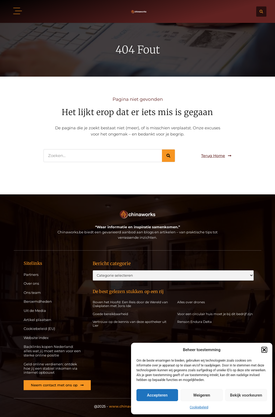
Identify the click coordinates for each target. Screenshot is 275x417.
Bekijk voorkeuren (246, 395)
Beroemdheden (38, 302)
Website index (36, 338)
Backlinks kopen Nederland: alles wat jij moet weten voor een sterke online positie (52, 351)
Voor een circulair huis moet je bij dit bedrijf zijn (215, 314)
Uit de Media (35, 311)
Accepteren (157, 395)
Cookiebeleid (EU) (39, 329)
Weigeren (201, 395)
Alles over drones (191, 302)
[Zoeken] (168, 155)
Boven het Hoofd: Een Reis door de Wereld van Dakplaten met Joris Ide (130, 304)
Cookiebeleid (199, 407)
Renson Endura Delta (194, 322)
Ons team (32, 293)
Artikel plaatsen (37, 320)
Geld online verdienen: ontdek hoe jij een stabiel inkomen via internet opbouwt (50, 368)
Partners (31, 275)
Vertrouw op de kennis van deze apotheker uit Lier (130, 323)
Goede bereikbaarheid (110, 314)
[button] (264, 349)
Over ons (31, 283)
